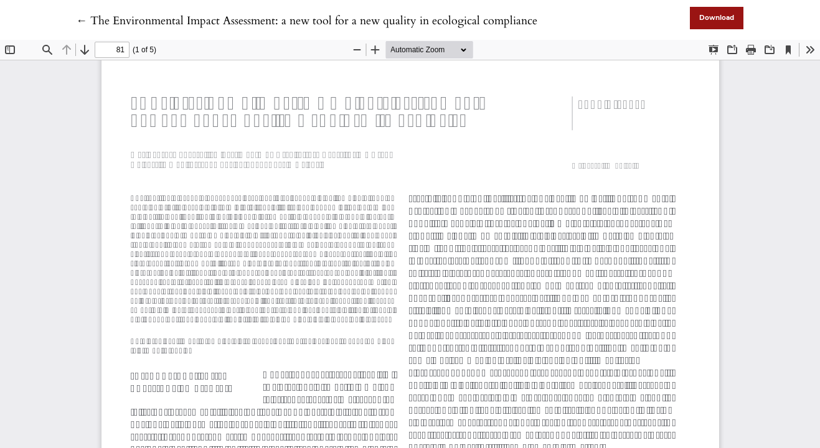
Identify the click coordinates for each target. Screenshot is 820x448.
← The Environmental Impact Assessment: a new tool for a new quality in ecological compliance (306, 21)
